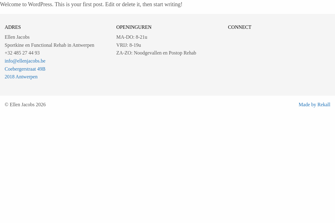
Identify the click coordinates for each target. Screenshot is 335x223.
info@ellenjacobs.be (25, 60)
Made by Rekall (314, 104)
